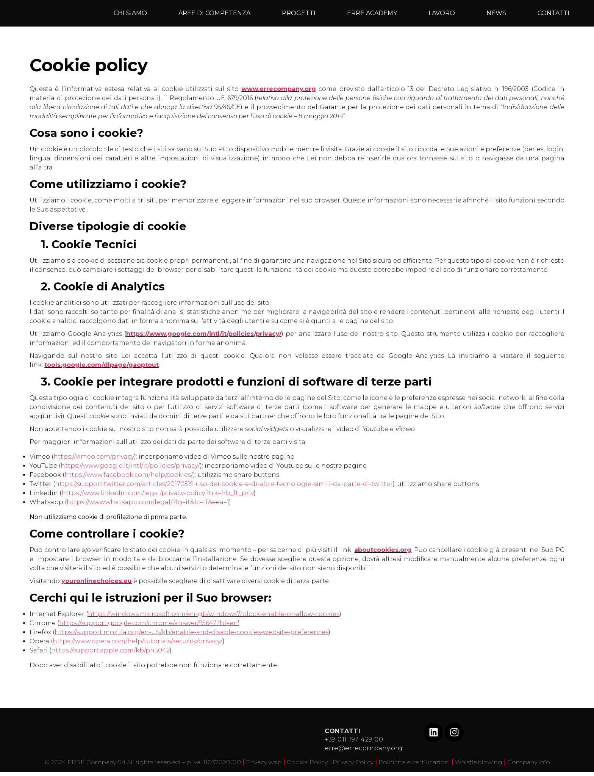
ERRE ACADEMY (372, 13)
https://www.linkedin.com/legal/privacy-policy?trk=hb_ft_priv (157, 493)
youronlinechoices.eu (96, 581)
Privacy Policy (353, 762)
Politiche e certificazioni (414, 762)
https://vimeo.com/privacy (93, 456)
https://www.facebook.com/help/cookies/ (128, 474)
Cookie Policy (307, 762)
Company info (528, 762)
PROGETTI (299, 13)
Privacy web (264, 762)
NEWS (496, 13)
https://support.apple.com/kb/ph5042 (110, 650)
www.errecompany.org (278, 88)
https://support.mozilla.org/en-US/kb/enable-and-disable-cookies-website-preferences (191, 632)
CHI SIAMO (130, 13)
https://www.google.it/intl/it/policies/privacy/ (130, 465)
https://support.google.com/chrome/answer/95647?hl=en (148, 623)
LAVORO (441, 13)
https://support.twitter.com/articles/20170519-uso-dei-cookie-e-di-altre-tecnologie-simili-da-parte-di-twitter (224, 484)
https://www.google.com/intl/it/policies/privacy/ (203, 333)
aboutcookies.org (382, 549)
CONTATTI (553, 13)
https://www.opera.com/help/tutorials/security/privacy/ (138, 641)
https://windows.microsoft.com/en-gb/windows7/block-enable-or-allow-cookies (213, 614)
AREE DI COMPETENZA (214, 13)
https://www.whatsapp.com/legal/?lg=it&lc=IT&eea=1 (148, 502)
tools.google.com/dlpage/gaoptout (101, 364)
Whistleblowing (478, 762)
